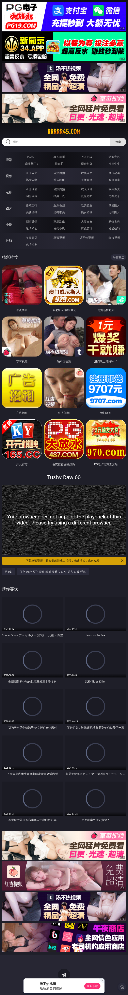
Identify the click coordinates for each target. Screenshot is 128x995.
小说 (9, 224)
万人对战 (86, 157)
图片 (9, 208)
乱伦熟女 (86, 196)
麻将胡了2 (31, 164)
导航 (9, 240)
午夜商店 (31, 238)
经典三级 (59, 196)
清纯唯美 (59, 212)
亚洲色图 (59, 205)
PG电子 (31, 157)
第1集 (8, 572)
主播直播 (86, 180)
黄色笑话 (86, 228)
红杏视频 (114, 238)
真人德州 (59, 157)
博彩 (9, 159)
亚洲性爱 (31, 189)
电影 (9, 192)
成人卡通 (86, 189)
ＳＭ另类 (114, 180)
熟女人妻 (31, 180)
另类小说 (59, 228)
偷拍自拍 (59, 189)
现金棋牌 (86, 164)
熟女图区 (86, 212)
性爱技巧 (114, 228)
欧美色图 (86, 205)
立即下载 (92, 986)
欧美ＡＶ (86, 173)
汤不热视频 (87, 238)
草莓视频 (59, 238)
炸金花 (59, 164)
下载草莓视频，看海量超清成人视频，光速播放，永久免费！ (75, 560)
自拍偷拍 (59, 173)
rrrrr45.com (64, 132)
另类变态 (114, 196)
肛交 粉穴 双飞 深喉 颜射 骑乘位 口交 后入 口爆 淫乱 (53, 572)
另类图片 (114, 212)
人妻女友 (86, 221)
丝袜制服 (59, 180)
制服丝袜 (31, 196)
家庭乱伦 (59, 221)
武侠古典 (114, 221)
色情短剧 (31, 244)
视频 (9, 176)
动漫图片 (114, 205)
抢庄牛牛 (114, 164)
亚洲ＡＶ (31, 173)
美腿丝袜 (31, 212)
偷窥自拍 (31, 205)
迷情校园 (31, 228)
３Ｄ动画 (114, 173)
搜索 (118, 142)
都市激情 (31, 221)
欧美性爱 (114, 189)
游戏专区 (114, 157)
